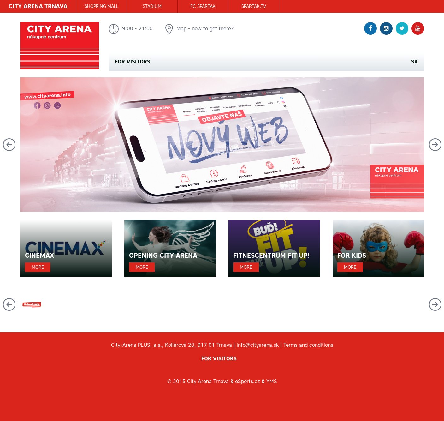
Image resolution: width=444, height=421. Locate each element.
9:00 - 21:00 (131, 29)
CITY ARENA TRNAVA (38, 6)
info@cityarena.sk (258, 345)
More (38, 267)
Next (435, 144)
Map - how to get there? (199, 29)
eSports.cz (247, 381)
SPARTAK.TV (253, 6)
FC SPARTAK (203, 6)
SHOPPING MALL (101, 6)
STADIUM (152, 6)
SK (414, 61)
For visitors (132, 61)
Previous (9, 144)
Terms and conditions (308, 345)
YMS (271, 381)
